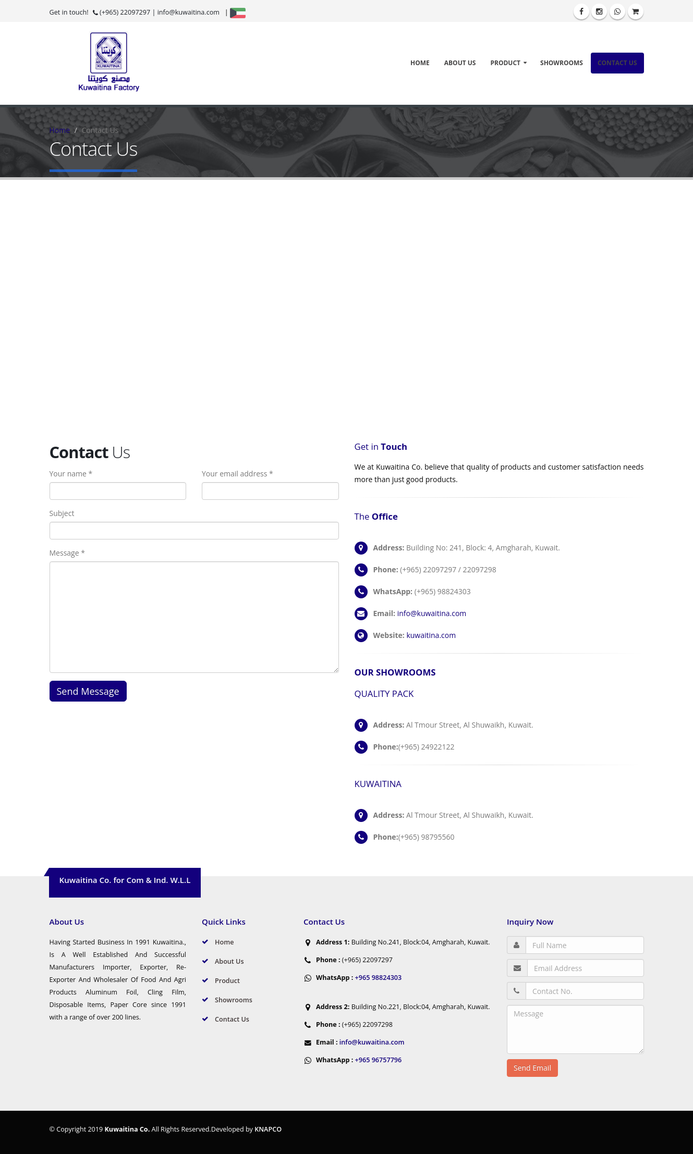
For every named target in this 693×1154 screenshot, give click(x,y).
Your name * (71, 473)
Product (505, 62)
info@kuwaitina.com (188, 12)
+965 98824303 (377, 977)
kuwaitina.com (431, 635)
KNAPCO (268, 1129)
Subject (62, 513)
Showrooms (561, 62)
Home (420, 62)
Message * (67, 553)
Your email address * (237, 473)
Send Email (532, 1068)
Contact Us (617, 62)
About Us (460, 62)
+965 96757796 (377, 1059)
